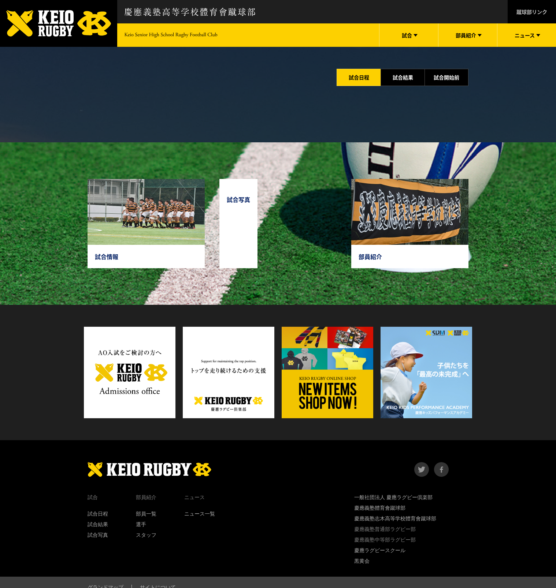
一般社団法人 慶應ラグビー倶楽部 (393, 497)
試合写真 (98, 535)
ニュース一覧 (199, 514)
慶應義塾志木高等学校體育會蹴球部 (395, 518)
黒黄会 (362, 561)
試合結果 (98, 524)
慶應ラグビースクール (379, 550)
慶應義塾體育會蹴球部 (379, 508)
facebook (441, 469)
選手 (141, 524)
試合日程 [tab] (359, 77)
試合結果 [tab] (403, 77)
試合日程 (98, 514)
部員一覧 (146, 514)
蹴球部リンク (531, 11)
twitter (421, 469)
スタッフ (146, 535)
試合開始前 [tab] (446, 77)
